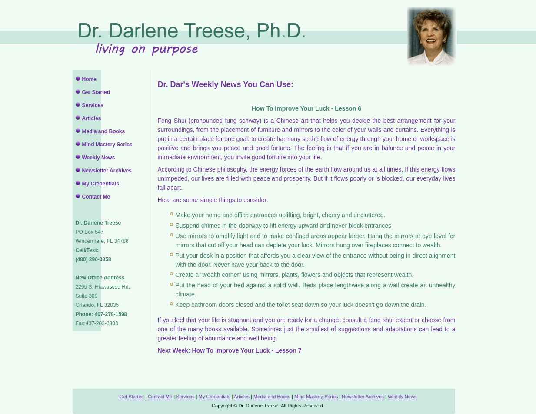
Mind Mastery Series (107, 144)
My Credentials (100, 184)
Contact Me (96, 197)
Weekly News (98, 158)
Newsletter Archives (107, 171)
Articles (91, 118)
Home (89, 79)
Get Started (96, 92)
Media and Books (103, 131)
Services (92, 105)
